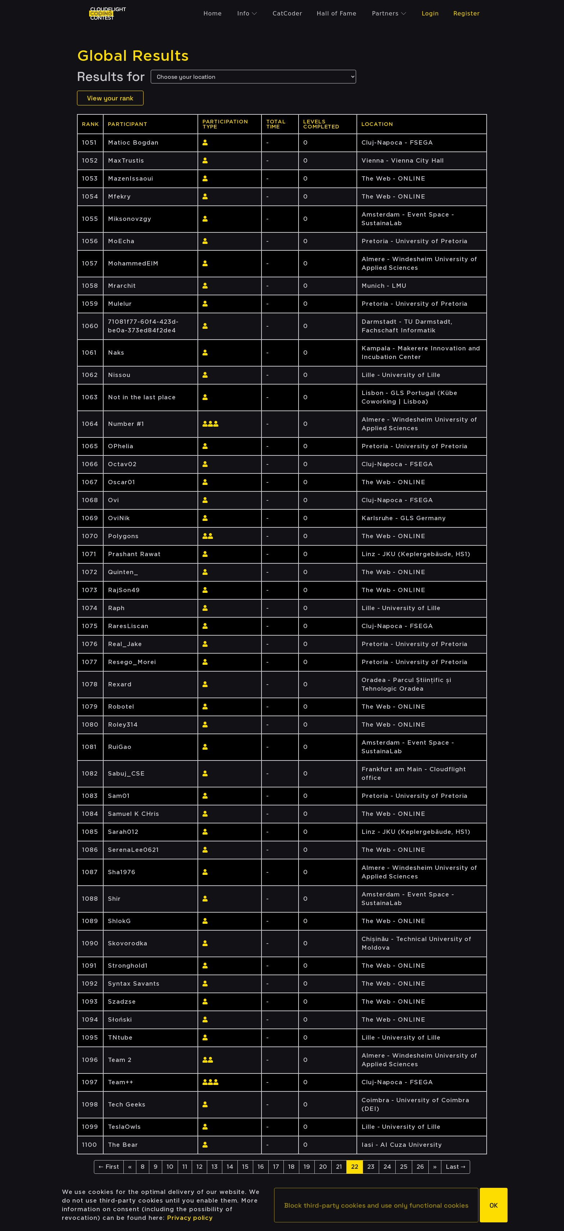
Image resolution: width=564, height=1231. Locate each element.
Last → (455, 1166)
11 (184, 1166)
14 (230, 1166)
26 (420, 1166)
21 (339, 1166)
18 (291, 1166)
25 (404, 1166)
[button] (376, 1205)
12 (199, 1166)
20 (323, 1166)
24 (387, 1166)
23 (370, 1166)
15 (245, 1166)
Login (430, 13)
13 (215, 1166)
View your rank (110, 98)
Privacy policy (190, 1217)
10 (170, 1166)
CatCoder (287, 13)
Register (466, 13)
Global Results (133, 55)
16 (261, 1166)
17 (276, 1166)
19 (307, 1166)
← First (109, 1166)
